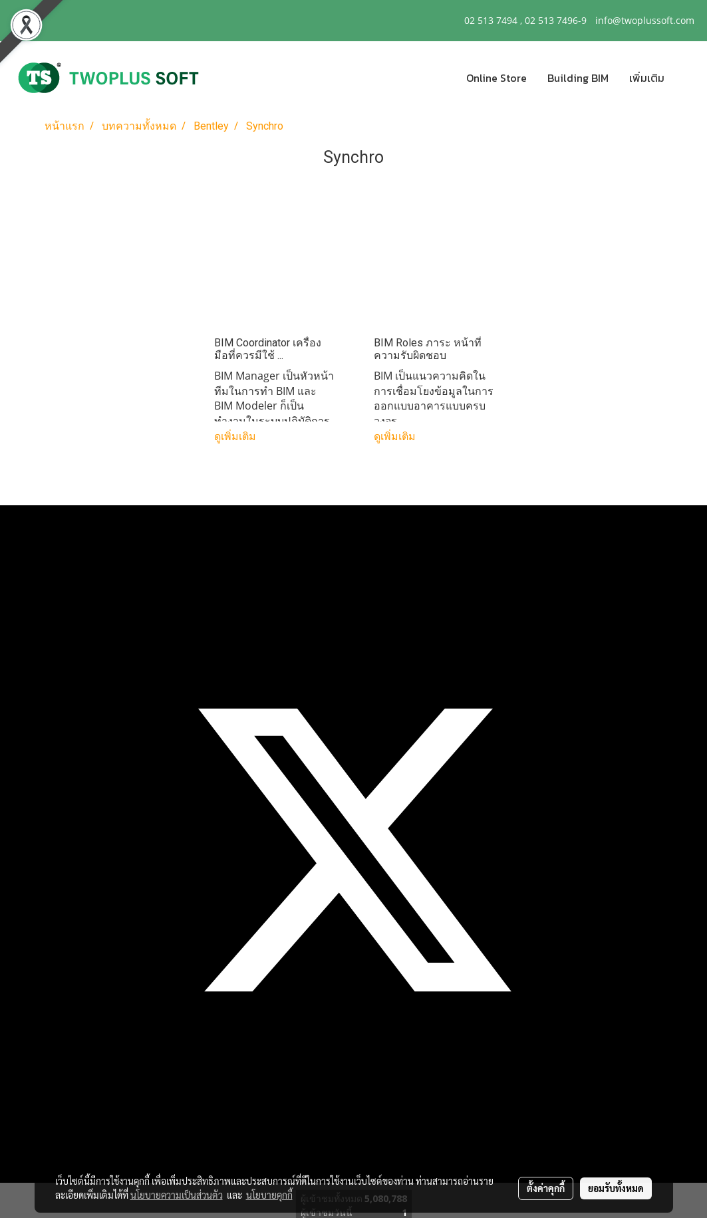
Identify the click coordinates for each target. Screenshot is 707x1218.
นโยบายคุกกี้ (269, 1195)
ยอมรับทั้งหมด (616, 1188)
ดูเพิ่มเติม (236, 436)
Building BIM (578, 78)
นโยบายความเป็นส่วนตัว (176, 1195)
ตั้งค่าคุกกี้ (546, 1188)
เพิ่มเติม (646, 78)
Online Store (496, 78)
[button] (686, 77)
